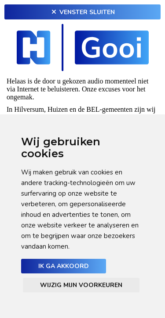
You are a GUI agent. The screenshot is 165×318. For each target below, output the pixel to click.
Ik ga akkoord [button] (63, 266)
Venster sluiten (82, 12)
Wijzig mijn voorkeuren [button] (81, 285)
